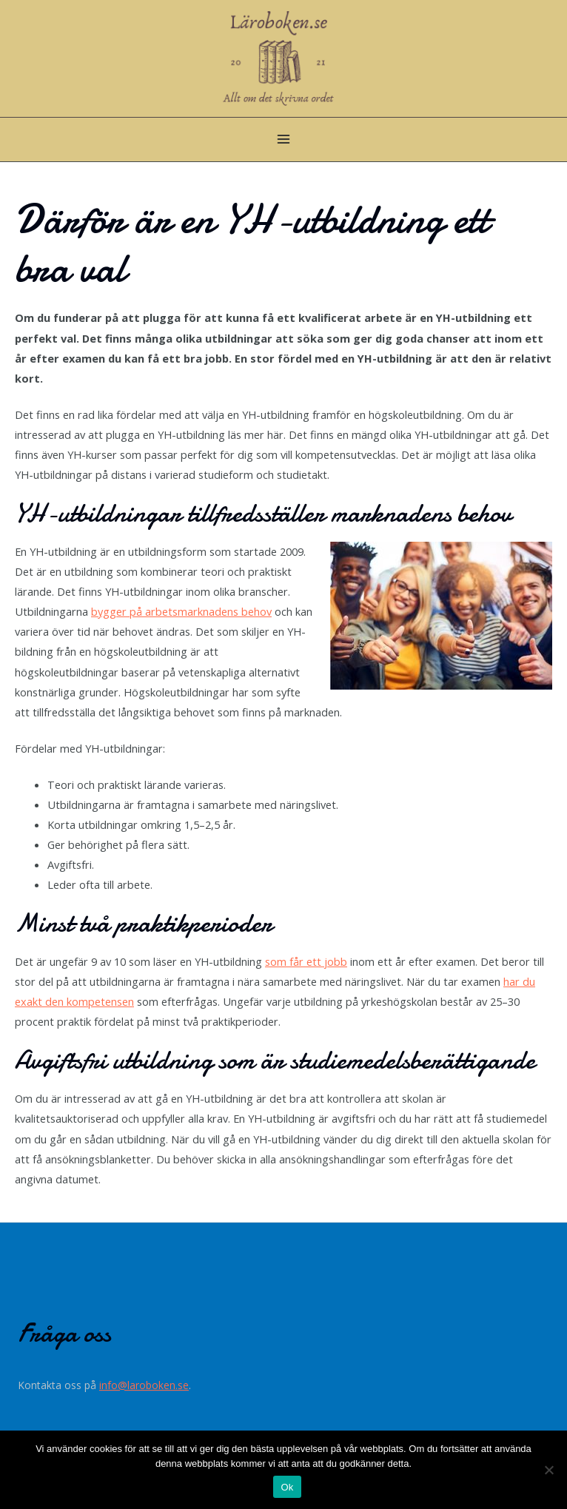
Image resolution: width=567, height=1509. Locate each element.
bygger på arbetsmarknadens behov (181, 611)
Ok (287, 1487)
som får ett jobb (306, 961)
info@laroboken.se (144, 1384)
